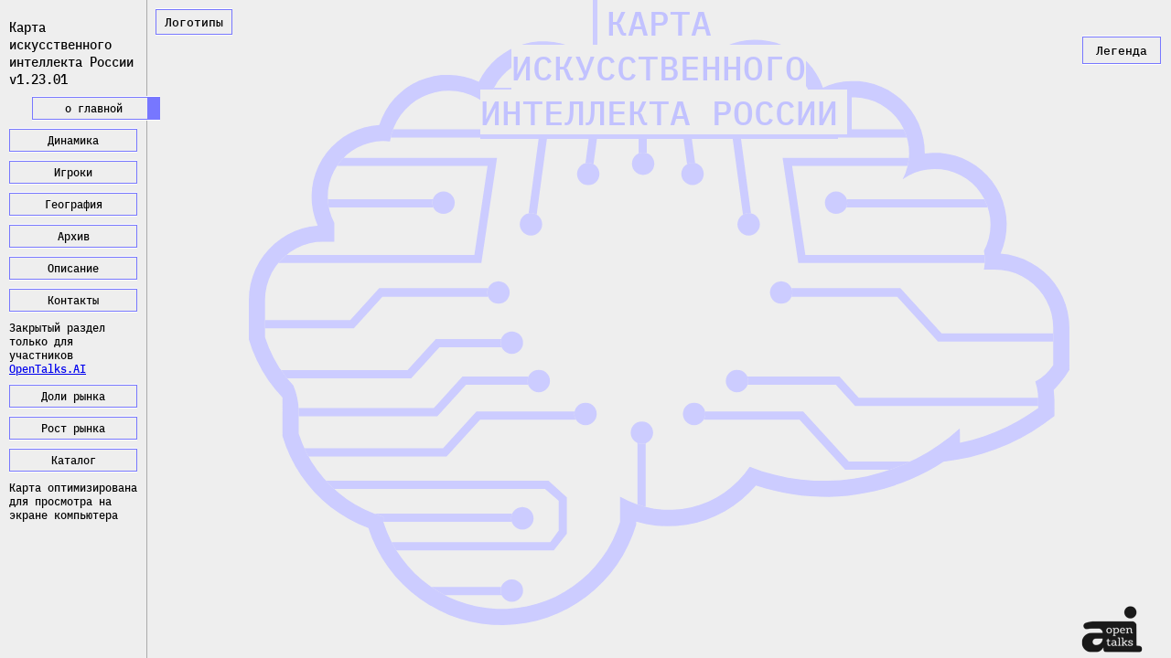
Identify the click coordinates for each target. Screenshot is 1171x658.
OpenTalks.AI (47, 369)
